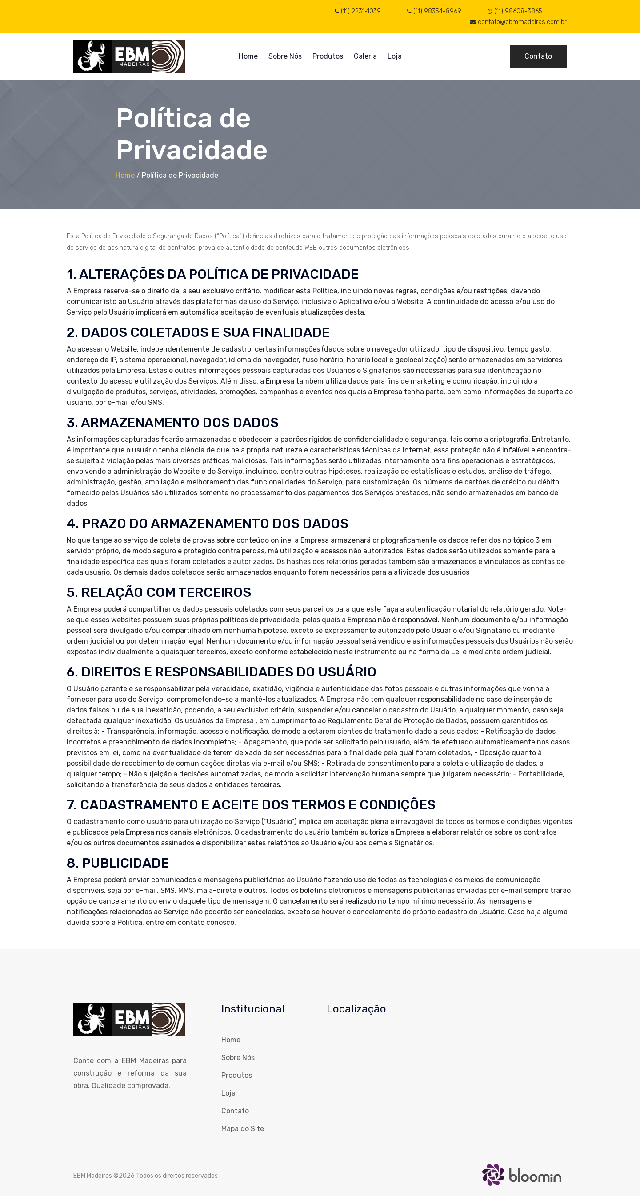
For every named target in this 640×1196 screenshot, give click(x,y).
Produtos (327, 56)
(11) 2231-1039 (358, 11)
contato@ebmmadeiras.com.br (518, 22)
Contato (538, 56)
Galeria (365, 56)
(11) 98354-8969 (434, 11)
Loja (395, 56)
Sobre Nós (285, 56)
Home (248, 56)
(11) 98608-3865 (515, 11)
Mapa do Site (242, 1128)
